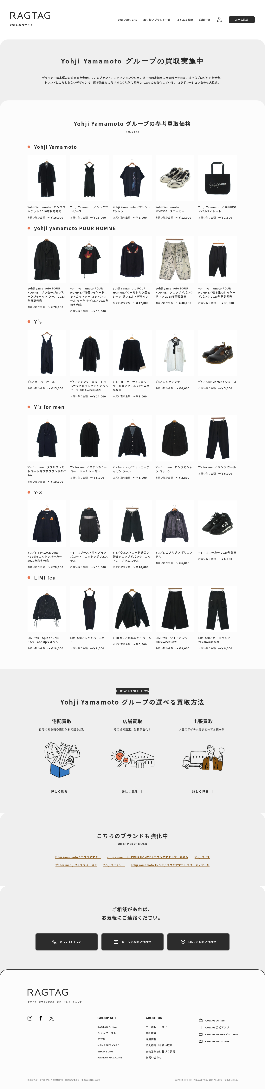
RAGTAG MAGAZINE (109, 1057)
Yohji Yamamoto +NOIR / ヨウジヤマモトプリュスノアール (170, 865)
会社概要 (151, 1033)
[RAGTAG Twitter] (51, 1018)
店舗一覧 (204, 20)
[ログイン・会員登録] (219, 21)
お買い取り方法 (127, 20)
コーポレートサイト (158, 1027)
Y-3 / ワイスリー (114, 865)
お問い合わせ (154, 1057)
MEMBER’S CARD (108, 1045)
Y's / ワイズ (202, 857)
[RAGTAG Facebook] (40, 1018)
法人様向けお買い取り (159, 1045)
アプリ (101, 1039)
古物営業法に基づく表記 (160, 1051)
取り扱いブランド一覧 (157, 20)
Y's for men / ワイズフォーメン (76, 865)
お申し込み (242, 19)
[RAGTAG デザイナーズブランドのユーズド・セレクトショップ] (54, 996)
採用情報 (151, 1039)
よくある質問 (185, 20)
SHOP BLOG (105, 1051)
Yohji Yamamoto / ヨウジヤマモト (78, 857)
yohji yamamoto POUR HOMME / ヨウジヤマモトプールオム (147, 857)
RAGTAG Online (107, 1027)
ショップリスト (106, 1033)
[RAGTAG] (30, 16)
